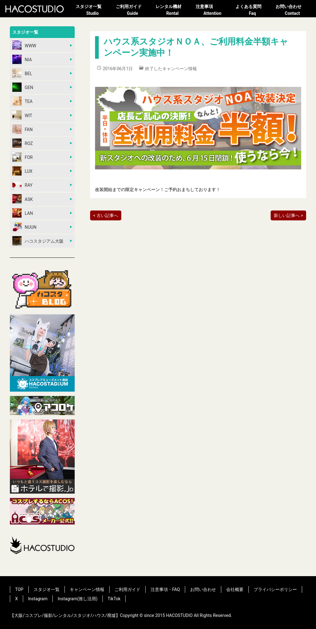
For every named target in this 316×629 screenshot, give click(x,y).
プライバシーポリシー (275, 589)
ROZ (22, 143)
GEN (22, 87)
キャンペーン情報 (87, 589)
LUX (22, 171)
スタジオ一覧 (93, 10)
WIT (22, 115)
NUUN (24, 227)
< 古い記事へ (105, 215)
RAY (22, 184)
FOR (22, 157)
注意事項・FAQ (165, 589)
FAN (22, 129)
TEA (22, 101)
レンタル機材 (172, 10)
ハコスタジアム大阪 (38, 240)
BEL (22, 73)
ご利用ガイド (133, 10)
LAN (22, 213)
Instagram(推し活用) (78, 598)
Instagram (38, 598)
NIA (22, 59)
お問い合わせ (293, 10)
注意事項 (213, 10)
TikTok (114, 598)
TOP (19, 589)
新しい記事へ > (288, 215)
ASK (22, 198)
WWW (24, 45)
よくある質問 (252, 10)
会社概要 (234, 589)
